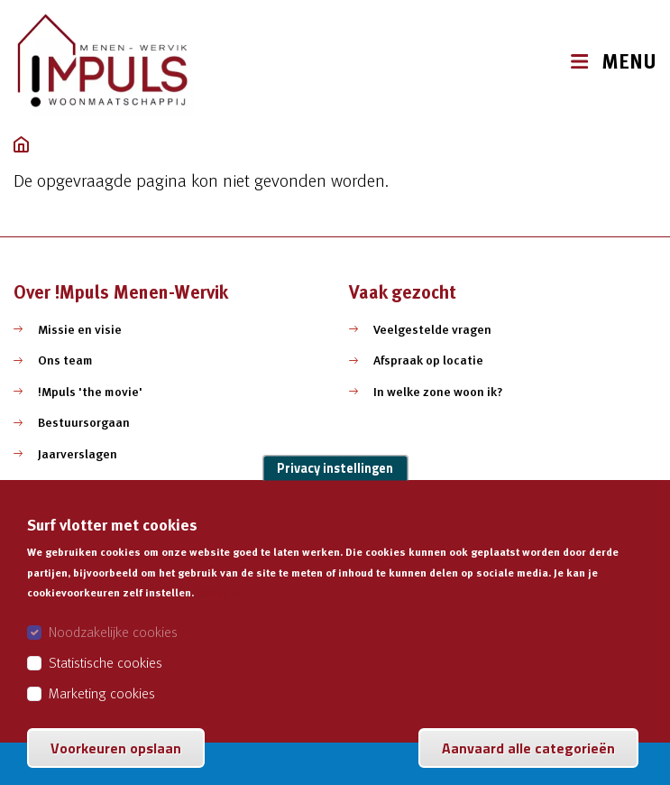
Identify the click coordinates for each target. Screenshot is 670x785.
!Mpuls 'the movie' (90, 392)
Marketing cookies (102, 714)
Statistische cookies (105, 683)
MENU (628, 62)
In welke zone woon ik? (438, 392)
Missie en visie (80, 329)
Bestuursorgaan (84, 422)
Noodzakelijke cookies (113, 652)
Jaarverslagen (77, 454)
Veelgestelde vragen (432, 329)
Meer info (226, 613)
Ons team (65, 360)
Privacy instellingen (335, 489)
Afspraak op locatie (428, 360)
